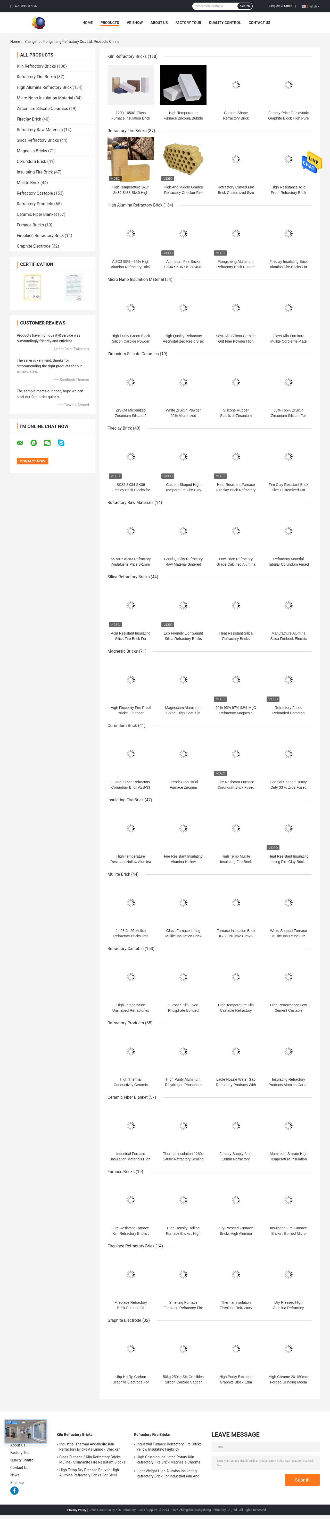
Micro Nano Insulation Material (45, 98)
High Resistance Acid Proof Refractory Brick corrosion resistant (288, 192)
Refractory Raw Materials (40, 129)
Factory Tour (188, 23)
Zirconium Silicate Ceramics (42, 108)
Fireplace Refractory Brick (40, 235)
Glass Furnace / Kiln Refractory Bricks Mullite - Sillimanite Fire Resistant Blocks (92, 1459)
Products (110, 23)
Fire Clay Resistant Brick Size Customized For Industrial (288, 489)
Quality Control (225, 23)
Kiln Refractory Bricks (36, 66)
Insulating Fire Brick (35, 172)
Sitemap (17, 1483)
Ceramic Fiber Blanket (37, 214)
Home (87, 23)
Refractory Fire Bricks (36, 76)
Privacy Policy (76, 1510)
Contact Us (259, 23)
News (15, 1475)
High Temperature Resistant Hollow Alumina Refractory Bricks (130, 861)
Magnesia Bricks (32, 150)
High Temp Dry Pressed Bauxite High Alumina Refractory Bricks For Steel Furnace (89, 1473)
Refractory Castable (35, 193)
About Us (159, 23)
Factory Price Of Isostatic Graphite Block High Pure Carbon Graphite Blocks (288, 118)
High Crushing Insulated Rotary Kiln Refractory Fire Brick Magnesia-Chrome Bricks (168, 1460)
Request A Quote (280, 6)
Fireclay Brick (29, 119)
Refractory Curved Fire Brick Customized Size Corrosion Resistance (236, 192)
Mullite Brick (28, 182)
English (313, 6)
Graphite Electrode (34, 246)
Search (245, 6)
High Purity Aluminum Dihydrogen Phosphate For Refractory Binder (183, 1084)
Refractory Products (35, 203)
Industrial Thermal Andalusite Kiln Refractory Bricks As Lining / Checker (89, 1446)
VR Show (135, 23)
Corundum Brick (31, 161)
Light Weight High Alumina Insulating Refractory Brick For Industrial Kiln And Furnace (168, 1474)
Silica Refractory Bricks (38, 140)
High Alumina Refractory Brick (44, 87)
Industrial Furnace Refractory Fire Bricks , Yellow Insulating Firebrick (170, 1446)
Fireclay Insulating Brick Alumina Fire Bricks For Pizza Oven (288, 266)
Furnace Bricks (30, 225)
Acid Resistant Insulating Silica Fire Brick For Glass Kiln (130, 638)
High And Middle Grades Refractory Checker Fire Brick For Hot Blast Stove (183, 192)
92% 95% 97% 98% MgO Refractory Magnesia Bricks (236, 713)
